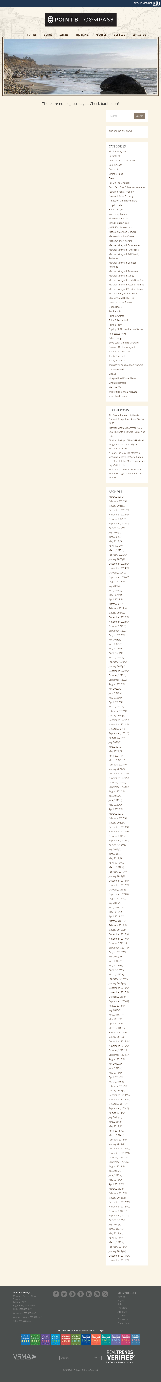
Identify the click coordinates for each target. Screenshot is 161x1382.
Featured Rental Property (121, 191)
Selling (64, 34)
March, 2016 (117, 1028)
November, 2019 (118, 831)
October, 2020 (117, 782)
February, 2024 (117, 608)
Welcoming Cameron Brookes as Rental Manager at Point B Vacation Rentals (126, 473)
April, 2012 (115, 1237)
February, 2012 (117, 1246)
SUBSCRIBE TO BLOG (120, 131)
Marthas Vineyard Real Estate (123, 293)
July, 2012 (115, 1224)
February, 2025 (117, 554)
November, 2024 (118, 568)
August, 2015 (116, 1059)
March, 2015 (116, 1081)
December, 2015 (119, 1041)
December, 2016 (118, 987)
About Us (101, 34)
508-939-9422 (36, 1317)
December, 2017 (118, 934)
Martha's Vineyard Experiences (124, 245)
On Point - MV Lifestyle (120, 302)
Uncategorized (116, 369)
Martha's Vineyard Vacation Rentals (126, 284)
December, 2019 (118, 827)
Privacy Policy (124, 1323)
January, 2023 (117, 666)
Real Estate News (117, 333)
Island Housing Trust (119, 223)
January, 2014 (117, 1144)
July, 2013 (115, 1170)
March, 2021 (117, 760)
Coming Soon (115, 164)
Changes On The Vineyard (122, 160)
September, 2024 (119, 577)
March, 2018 (117, 920)
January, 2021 (117, 769)
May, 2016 (116, 1019)
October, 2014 (118, 1103)
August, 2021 (116, 737)
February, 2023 (117, 661)
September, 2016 (119, 1001)
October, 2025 (117, 519)
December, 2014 (119, 1095)
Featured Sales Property (121, 196)
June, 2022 (115, 693)
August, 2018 (117, 898)
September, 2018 (119, 894)
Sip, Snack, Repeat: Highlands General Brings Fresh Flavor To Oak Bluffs (126, 419)
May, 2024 (115, 595)
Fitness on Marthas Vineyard (123, 200)
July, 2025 (115, 532)
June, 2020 (115, 800)
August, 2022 (116, 684)
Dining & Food (116, 173)
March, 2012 (116, 1242)
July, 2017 (115, 956)
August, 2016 (116, 1005)
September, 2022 (119, 679)
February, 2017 (118, 978)
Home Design (116, 209)
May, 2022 (115, 697)
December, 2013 (119, 1148)
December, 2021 (118, 720)
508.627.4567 (26, 1309)
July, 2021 (115, 742)
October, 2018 (117, 889)
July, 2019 (115, 849)
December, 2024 (118, 563)
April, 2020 (115, 809)
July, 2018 (115, 903)
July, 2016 (115, 1010)
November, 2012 (119, 1206)
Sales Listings (115, 338)
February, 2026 (117, 501)
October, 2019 (117, 836)
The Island (82, 34)
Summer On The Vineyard (122, 347)
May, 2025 (115, 541)
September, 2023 (119, 630)
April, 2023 (115, 653)
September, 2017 (119, 947)
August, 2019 (117, 845)
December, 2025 (118, 510)
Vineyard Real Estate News (122, 378)
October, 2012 (118, 1211)
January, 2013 (117, 1197)
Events (112, 178)
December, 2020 (118, 773)
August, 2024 (116, 581)
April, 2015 (115, 1077)
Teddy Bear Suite (117, 356)
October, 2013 (118, 1157)
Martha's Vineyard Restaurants (124, 271)
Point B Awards (116, 315)
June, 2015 (115, 1068)
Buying (48, 34)
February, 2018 (117, 925)
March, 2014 (116, 1135)
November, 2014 (119, 1099)
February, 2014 (117, 1139)
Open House (115, 306)
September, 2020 (119, 787)
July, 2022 (115, 688)
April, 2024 (115, 599)
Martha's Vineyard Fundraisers (124, 249)
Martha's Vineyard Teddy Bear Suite (127, 280)
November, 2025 (118, 514)
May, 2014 (116, 1126)
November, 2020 (118, 778)
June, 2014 (115, 1121)
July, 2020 (115, 795)
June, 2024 (115, 590)
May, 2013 (115, 1179)
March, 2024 (116, 603)
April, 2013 (116, 1184)
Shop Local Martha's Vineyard (124, 342)
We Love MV (115, 387)
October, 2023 (117, 626)
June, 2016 (116, 1014)
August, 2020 (116, 791)
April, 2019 (116, 862)
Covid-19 (113, 169)
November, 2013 (119, 1153)
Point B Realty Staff (118, 320)
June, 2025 (115, 536)
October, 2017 (118, 943)
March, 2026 (116, 496)
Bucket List (114, 156)
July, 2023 (115, 639)
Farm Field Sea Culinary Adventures (127, 187)
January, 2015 (117, 1090)
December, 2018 (118, 880)
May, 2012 (116, 1233)
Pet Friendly (115, 311)
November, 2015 (118, 1045)
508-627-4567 (30, 1313)
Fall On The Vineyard (119, 182)
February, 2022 (117, 711)
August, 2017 (117, 952)
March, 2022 (116, 706)
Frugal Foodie (116, 205)
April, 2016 (115, 1023)
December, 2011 (119, 1255)
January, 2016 (117, 1037)
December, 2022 (118, 670)
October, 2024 (117, 572)
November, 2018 (118, 885)
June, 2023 (115, 644)
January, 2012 (117, 1251)
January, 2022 (117, 715)
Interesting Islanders (119, 214)
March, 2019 (116, 867)
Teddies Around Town (120, 351)
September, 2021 (119, 733)
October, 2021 (117, 728)
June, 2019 (115, 853)
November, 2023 (118, 621)
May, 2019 (115, 858)
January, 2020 (117, 822)
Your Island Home (118, 396)
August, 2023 (116, 635)
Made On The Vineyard (120, 240)
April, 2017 (116, 970)
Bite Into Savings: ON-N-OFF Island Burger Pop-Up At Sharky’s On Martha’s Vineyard (126, 444)
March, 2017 (116, 974)
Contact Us (139, 34)
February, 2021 (117, 764)
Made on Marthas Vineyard (122, 236)
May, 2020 (115, 804)
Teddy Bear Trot (117, 360)
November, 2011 (118, 1260)
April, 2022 (115, 702)
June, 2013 (115, 1175)
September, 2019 (119, 840)
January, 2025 (117, 559)
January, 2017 (117, 983)
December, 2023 (118, 617)
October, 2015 (118, 1050)
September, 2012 (119, 1215)
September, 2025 (119, 523)
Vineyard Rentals (117, 382)
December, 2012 (119, 1202)
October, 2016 (117, 996)
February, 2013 (117, 1193)
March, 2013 (116, 1188)
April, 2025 (115, 545)
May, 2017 (116, 965)
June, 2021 (115, 746)
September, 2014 (119, 1108)
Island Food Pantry (118, 218)
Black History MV (117, 151)
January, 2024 (117, 612)
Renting (32, 34)
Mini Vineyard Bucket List (121, 298)
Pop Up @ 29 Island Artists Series (126, 329)
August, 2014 (116, 1112)
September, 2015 (119, 1054)
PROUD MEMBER (147, 3)
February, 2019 (117, 871)
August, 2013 (116, 1166)
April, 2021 (115, 755)
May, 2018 (115, 912)
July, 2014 (115, 1117)
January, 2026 (117, 505)
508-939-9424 (25, 1321)
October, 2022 (117, 675)
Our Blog (119, 34)
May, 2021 (115, 751)
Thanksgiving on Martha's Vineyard (126, 365)
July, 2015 (115, 1063)
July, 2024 (115, 586)
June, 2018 (116, 907)
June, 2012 (116, 1228)
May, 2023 (115, 648)
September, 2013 (119, 1162)
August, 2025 (116, 528)
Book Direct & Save (127, 1292)
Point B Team (115, 324)
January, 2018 (117, 929)
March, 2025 (116, 550)
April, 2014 (116, 1130)
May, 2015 (115, 1072)
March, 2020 (116, 813)
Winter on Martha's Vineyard (123, 391)
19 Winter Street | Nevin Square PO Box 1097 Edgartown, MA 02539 (25, 1301)
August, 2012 (116, 1220)
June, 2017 (115, 961)
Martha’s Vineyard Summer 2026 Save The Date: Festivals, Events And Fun (127, 432)
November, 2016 (118, 992)
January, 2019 (117, 876)
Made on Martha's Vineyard (123, 231)
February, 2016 (117, 1032)
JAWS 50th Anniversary (120, 227)
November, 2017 (118, 938)
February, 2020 (117, 818)
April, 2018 (116, 916)
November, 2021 (118, 724)
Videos (112, 373)
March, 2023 (116, 657)
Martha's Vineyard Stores (121, 275)
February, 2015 (117, 1086)
